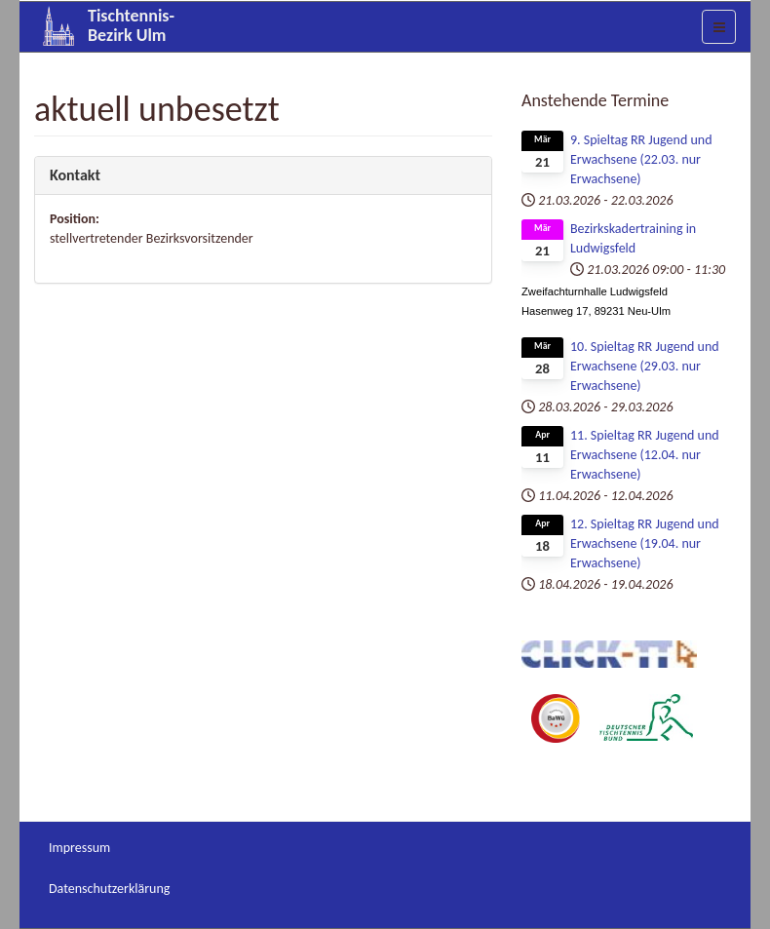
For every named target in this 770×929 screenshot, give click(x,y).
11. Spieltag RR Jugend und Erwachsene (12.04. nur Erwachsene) (644, 455)
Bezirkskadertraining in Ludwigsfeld (633, 238)
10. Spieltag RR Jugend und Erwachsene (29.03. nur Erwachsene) (644, 366)
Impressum (79, 847)
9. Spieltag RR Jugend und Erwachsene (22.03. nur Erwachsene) (641, 159)
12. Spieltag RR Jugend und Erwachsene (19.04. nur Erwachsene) (644, 543)
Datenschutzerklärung (109, 888)
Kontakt (75, 175)
